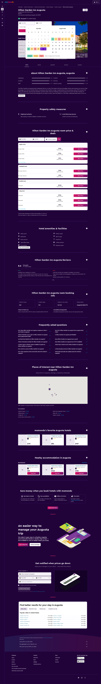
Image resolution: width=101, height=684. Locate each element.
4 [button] (48, 35)
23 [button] (41, 45)
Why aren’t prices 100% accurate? (53, 646)
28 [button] (35, 48)
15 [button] (38, 42)
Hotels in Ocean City (24, 625)
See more (84, 462)
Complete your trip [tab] (52, 608)
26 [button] (28, 48)
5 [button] (28, 39)
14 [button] (35, 42)
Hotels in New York (24, 615)
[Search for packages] (2, 14)
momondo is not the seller (53, 642)
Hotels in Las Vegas (57, 615)
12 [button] (28, 42)
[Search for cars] (2, 12)
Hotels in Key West (57, 617)
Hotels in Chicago (24, 623)
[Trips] (2, 18)
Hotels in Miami (56, 621)
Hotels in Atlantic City (57, 625)
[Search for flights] (2, 6)
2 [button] (41, 35)
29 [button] (38, 48)
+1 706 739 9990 (22, 16)
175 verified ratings (31, 18)
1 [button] (38, 35)
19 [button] (28, 45)
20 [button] (32, 45)
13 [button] (31, 42)
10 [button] (44, 39)
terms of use (35, 591)
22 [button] (38, 45)
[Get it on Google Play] (80, 658)
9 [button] (41, 39)
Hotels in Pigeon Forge (58, 623)
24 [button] (45, 45)
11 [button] (48, 39)
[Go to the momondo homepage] (9, 2)
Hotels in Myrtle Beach (25, 621)
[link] (33, 473)
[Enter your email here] (36, 582)
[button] (2, 2)
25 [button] (48, 45)
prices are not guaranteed (48, 637)
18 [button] (48, 42)
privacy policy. (42, 591)
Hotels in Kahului (23, 619)
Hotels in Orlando (57, 619)
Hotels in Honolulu (24, 617)
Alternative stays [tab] (33, 608)
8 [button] (38, 39)
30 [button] (41, 48)
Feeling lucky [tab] (43, 608)
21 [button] (35, 45)
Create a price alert (75, 500)
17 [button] (44, 42)
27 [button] (31, 48)
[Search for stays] (2, 9)
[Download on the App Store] (80, 661)
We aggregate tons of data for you (53, 644)
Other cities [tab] (23, 608)
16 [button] (41, 42)
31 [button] (44, 48)
